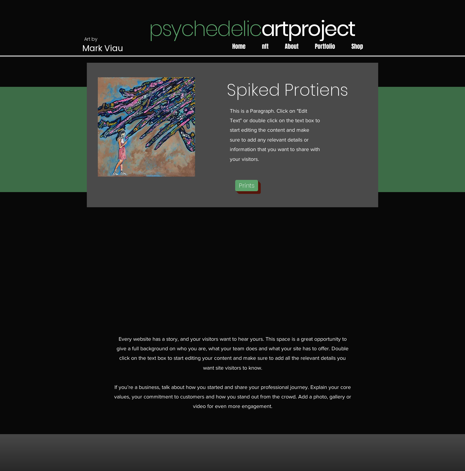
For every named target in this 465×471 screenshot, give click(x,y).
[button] (246, 185)
